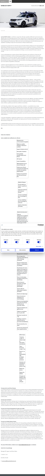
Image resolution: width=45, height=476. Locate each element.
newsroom (37, 5)
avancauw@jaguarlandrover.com (9, 461)
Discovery (3, 1)
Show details (38, 246)
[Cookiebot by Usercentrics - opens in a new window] (38, 225)
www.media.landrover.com (24, 444)
